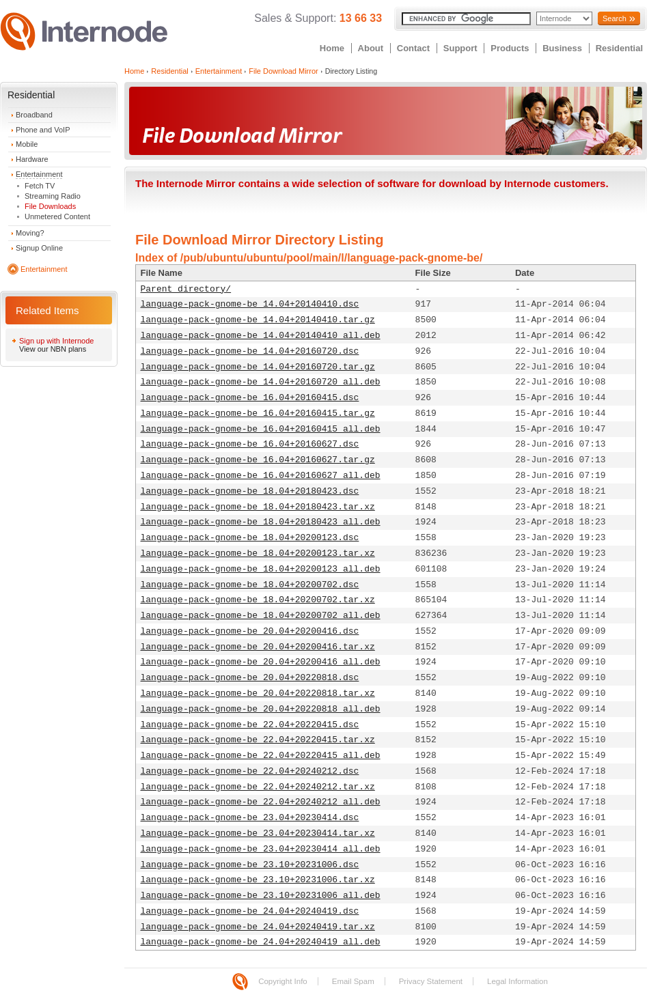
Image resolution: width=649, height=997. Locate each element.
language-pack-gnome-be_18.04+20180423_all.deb (261, 522)
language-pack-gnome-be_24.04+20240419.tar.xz (258, 927)
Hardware (32, 159)
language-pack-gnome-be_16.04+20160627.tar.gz (258, 460)
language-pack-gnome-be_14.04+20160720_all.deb (261, 382)
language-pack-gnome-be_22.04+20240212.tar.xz (258, 787)
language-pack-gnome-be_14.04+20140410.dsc (250, 304)
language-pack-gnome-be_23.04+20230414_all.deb (261, 849)
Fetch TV (40, 186)
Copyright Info (282, 981)
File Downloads (50, 206)
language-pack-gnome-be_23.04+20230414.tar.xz (258, 833)
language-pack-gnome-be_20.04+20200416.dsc (250, 631)
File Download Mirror (283, 71)
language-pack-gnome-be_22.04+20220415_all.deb (261, 755)
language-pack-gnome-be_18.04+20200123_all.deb (261, 569)
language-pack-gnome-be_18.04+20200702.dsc (250, 585)
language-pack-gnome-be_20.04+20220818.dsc (250, 678)
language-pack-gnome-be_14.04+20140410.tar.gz (258, 320)
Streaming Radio (53, 196)
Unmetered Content (57, 216)
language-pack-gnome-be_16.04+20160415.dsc (250, 398)
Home (332, 48)
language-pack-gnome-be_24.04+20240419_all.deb (261, 942)
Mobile (27, 144)
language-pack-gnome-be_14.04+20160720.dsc (250, 351)
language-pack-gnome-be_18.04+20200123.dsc (250, 538)
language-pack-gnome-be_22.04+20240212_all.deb (261, 802)
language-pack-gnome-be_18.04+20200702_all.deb (261, 615)
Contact (413, 48)
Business (562, 48)
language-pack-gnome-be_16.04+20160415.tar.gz (258, 413)
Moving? (30, 233)
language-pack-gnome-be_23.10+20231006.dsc (250, 865)
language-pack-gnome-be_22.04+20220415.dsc (250, 725)
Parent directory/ (186, 289)
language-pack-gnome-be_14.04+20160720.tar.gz (258, 367)
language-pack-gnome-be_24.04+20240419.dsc (250, 911)
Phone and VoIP (43, 130)
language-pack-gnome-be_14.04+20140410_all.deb (261, 336)
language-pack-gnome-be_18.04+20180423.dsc (250, 491)
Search (614, 18)
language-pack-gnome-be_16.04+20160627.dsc (250, 444)
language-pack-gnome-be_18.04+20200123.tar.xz (258, 553)
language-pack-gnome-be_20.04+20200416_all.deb (261, 662)
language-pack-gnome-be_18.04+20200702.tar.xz (258, 600)
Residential (619, 48)
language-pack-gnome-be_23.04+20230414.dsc (250, 818)
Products (510, 48)
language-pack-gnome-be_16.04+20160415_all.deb (261, 429)
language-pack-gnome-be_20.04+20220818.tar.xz (258, 693)
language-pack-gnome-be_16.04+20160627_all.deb (261, 476)
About (371, 48)
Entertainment (39, 174)
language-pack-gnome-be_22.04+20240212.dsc (250, 771)
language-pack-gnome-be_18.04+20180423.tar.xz (258, 507)
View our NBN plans (52, 349)
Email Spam (353, 981)
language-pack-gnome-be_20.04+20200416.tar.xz (258, 647)
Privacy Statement (430, 981)
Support (460, 48)
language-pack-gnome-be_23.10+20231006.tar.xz (258, 880)
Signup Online (39, 248)
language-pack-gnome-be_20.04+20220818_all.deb (261, 709)
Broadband (34, 115)
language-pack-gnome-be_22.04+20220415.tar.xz (258, 740)
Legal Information (517, 981)
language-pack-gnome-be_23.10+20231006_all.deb (261, 895)
